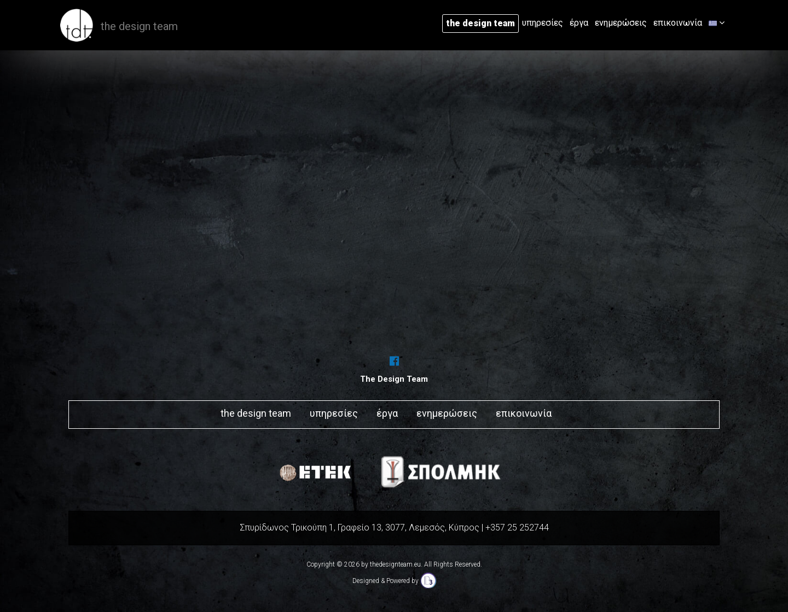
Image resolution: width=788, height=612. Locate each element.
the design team (480, 23)
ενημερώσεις (621, 23)
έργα (579, 23)
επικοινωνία (677, 23)
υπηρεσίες (542, 23)
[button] (716, 23)
